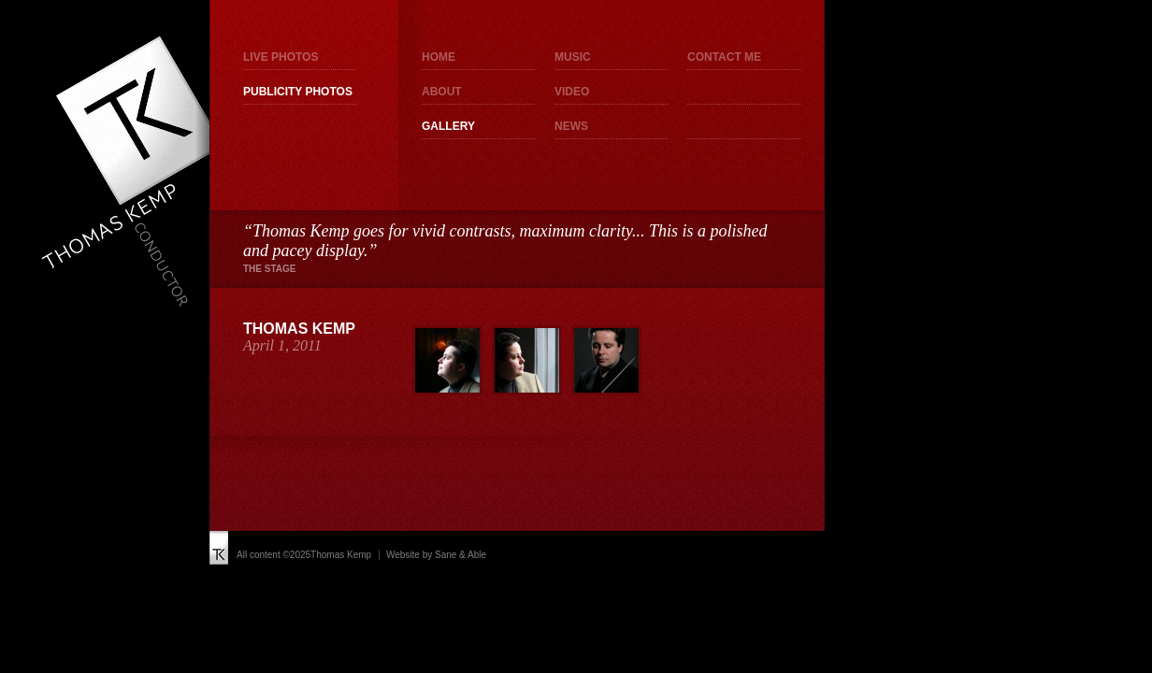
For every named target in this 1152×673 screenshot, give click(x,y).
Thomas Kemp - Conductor (131, 171)
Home (438, 57)
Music (572, 57)
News (571, 126)
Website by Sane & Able (436, 555)
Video (571, 91)
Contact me (724, 57)
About (442, 91)
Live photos (280, 57)
